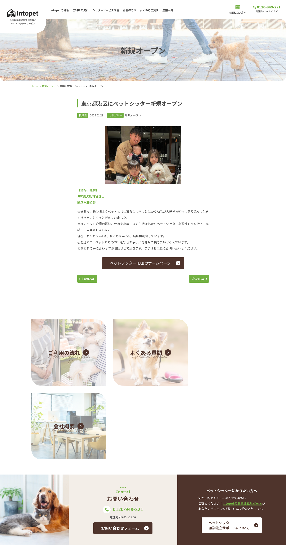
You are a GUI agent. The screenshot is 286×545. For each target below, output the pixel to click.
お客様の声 (130, 9)
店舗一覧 (168, 9)
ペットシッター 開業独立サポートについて (229, 447)
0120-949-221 (123, 431)
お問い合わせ (264, 492)
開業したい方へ (237, 10)
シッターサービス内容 (106, 9)
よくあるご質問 (149, 9)
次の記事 (198, 279)
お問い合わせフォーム (120, 450)
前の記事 (88, 279)
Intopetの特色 (60, 9)
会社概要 (234, 505)
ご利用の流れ (81, 9)
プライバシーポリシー (259, 505)
